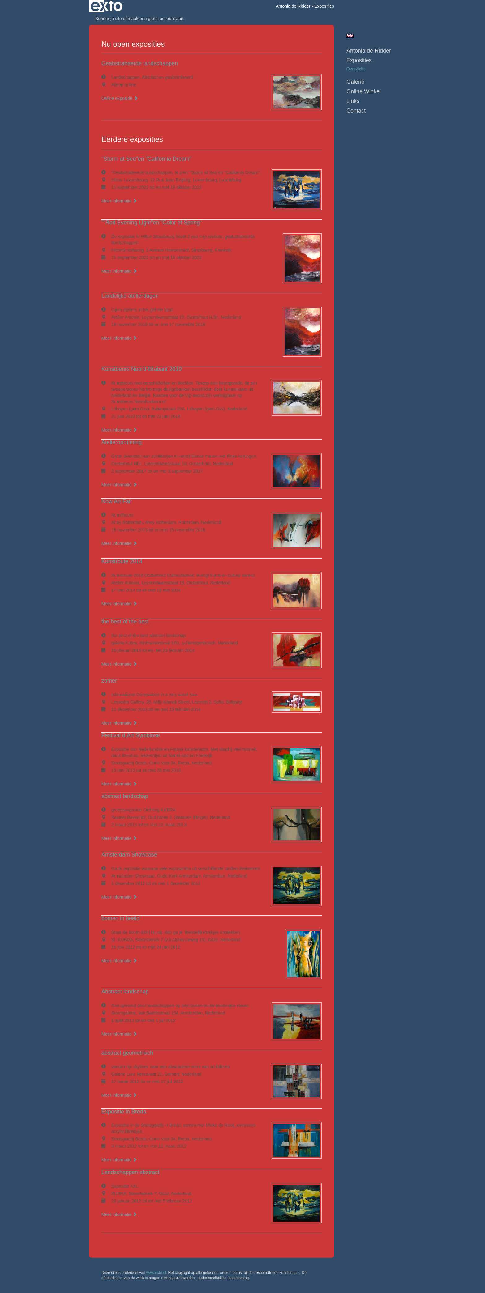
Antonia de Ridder (293, 6)
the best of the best (125, 622)
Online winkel (363, 91)
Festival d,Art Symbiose (130, 735)
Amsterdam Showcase (129, 855)
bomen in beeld (120, 918)
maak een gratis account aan (155, 18)
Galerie (355, 82)
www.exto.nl (156, 1272)
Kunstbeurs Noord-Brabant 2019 (141, 369)
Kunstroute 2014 (121, 561)
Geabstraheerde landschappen (139, 63)
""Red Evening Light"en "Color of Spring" (151, 222)
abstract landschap (124, 796)
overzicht (355, 68)
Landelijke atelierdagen (130, 296)
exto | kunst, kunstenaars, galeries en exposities (106, 6)
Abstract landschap (125, 992)
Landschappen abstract (130, 1172)
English (350, 36)
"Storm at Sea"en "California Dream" (146, 159)
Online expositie (119, 98)
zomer (109, 681)
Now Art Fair (116, 501)
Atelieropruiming (121, 442)
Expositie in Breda (123, 1111)
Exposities (359, 60)
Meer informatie (119, 200)
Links (352, 101)
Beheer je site (108, 18)
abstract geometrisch (127, 1053)
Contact (356, 111)
